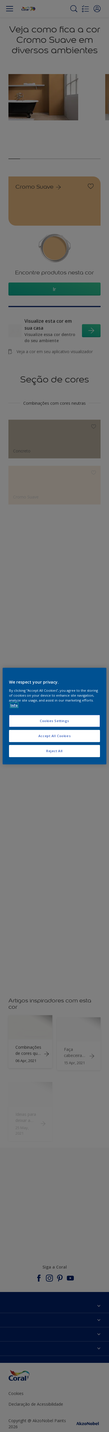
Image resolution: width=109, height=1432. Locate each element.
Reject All (54, 751)
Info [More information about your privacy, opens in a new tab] (14, 705)
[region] (54, 716)
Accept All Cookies (54, 736)
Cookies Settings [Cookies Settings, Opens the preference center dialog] (54, 721)
